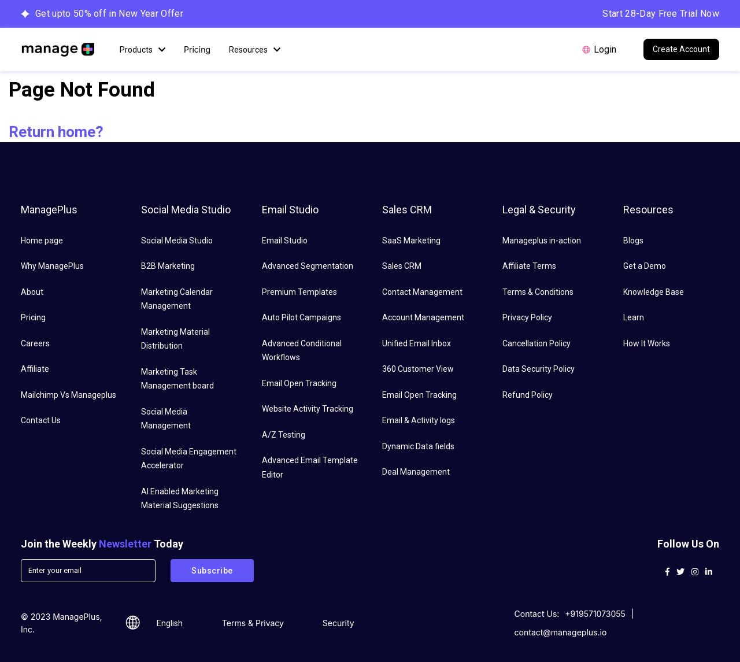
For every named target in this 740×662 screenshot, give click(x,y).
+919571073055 (595, 614)
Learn (633, 317)
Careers (35, 343)
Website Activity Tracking (307, 408)
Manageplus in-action (541, 240)
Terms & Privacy (253, 623)
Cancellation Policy (536, 343)
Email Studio (285, 240)
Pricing (197, 49)
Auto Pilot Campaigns (301, 317)
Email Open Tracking (299, 383)
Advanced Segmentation (307, 266)
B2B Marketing (168, 266)
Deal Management (416, 471)
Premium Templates (299, 292)
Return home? (56, 131)
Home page (42, 240)
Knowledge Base (653, 292)
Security (338, 623)
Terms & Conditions (538, 292)
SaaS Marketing (411, 240)
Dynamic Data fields (418, 446)
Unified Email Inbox (416, 343)
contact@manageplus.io (561, 632)
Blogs (633, 240)
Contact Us (41, 420)
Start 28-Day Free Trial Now (660, 13)
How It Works (646, 343)
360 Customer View (418, 368)
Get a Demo (644, 266)
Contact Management (422, 292)
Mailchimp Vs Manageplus (68, 395)
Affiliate (35, 368)
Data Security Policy (538, 368)
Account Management (423, 317)
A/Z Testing (283, 434)
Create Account (681, 49)
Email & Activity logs (418, 420)
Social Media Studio (177, 240)
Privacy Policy (527, 317)
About (32, 292)
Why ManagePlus (52, 266)
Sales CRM (401, 266)
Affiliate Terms (529, 266)
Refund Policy (527, 395)
